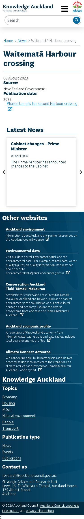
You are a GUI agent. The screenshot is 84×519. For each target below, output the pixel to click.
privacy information (40, 510)
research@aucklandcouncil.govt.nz (29, 475)
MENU (54, 8)
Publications (11, 458)
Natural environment (18, 416)
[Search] (42, 20)
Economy (9, 397)
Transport (10, 428)
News (22, 41)
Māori (6, 409)
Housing (8, 403)
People (8, 422)
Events (7, 452)
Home (8, 41)
